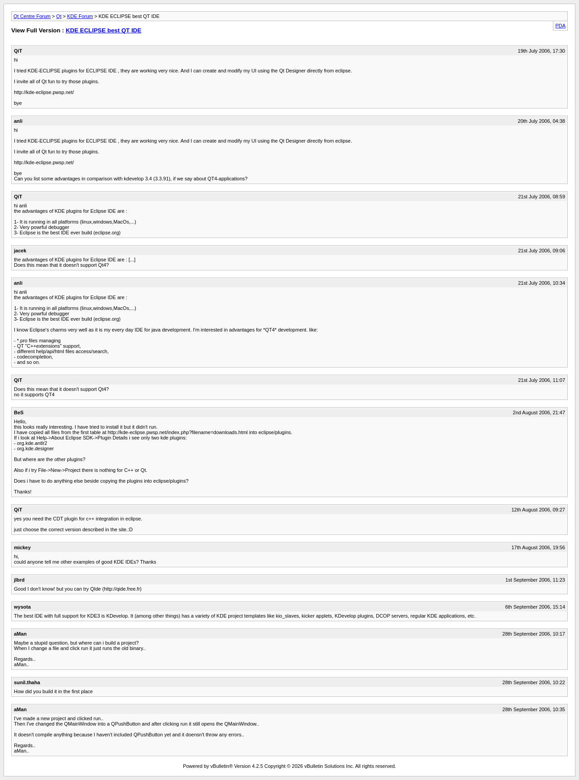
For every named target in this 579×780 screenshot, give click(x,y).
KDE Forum (80, 16)
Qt (59, 16)
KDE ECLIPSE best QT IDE (103, 30)
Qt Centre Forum (32, 16)
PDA (560, 25)
